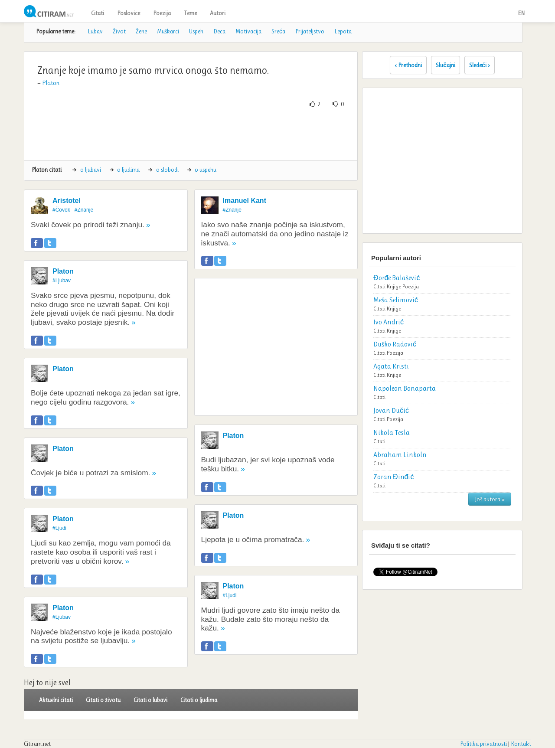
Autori (217, 13)
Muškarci (168, 31)
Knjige (394, 286)
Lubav (95, 31)
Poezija (162, 13)
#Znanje (84, 210)
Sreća (278, 31)
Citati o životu (103, 699)
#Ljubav (61, 281)
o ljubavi (90, 169)
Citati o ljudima (198, 699)
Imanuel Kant (244, 200)
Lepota (343, 31)
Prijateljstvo (309, 31)
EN (521, 13)
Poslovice (128, 13)
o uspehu (205, 169)
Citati (97, 13)
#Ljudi (59, 528)
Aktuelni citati (56, 699)
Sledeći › (479, 65)
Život (119, 31)
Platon (50, 83)
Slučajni (445, 65)
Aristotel (66, 200)
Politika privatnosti (483, 743)
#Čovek (61, 210)
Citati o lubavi (150, 699)
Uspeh (196, 31)
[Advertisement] (191, 134)
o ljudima (128, 169)
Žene (141, 31)
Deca (219, 31)
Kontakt (521, 743)
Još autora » (490, 499)
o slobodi (167, 169)
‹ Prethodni (408, 65)
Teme (190, 13)
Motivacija (248, 31)
